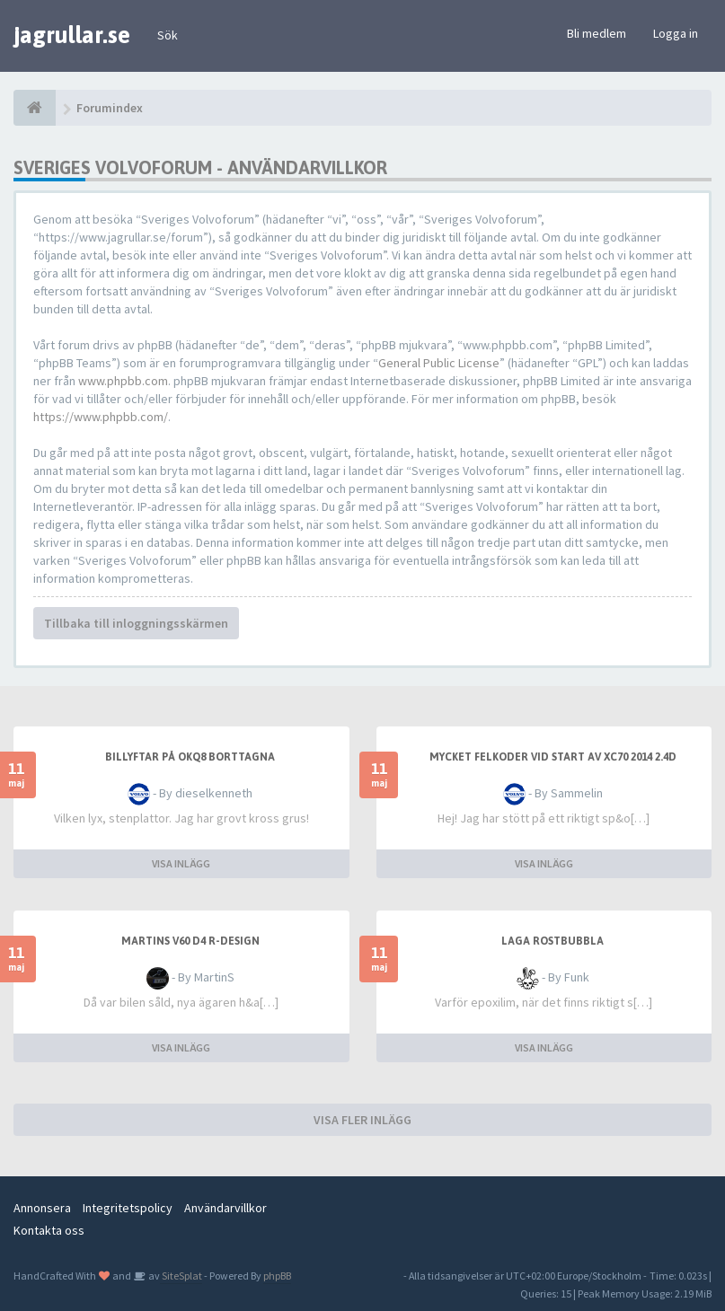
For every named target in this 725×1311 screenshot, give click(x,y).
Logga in (675, 33)
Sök (167, 35)
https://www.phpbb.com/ (100, 417)
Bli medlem (596, 33)
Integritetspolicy (127, 1208)
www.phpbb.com (123, 381)
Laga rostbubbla (552, 941)
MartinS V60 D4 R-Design (190, 941)
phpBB (277, 1275)
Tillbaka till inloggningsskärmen (136, 623)
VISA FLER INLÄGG (362, 1120)
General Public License (439, 363)
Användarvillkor (225, 1208)
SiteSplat (181, 1275)
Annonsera (42, 1208)
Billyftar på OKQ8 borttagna (190, 757)
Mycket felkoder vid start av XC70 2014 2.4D (552, 757)
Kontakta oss (48, 1230)
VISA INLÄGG (181, 863)
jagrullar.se (71, 35)
